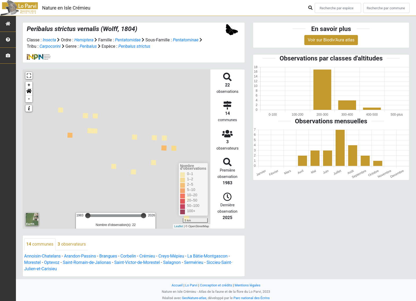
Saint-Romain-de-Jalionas (87, 262)
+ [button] (29, 85)
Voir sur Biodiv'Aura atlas (331, 39)
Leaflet (178, 226)
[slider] (87, 215)
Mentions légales (247, 285)
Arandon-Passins (80, 256)
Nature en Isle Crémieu (66, 8)
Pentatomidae (128, 39)
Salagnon (172, 262)
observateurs (72, 244)
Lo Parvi (191, 285)
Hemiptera (83, 39)
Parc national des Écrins (251, 298)
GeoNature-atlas (194, 298)
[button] (28, 92)
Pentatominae (185, 39)
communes (39, 244)
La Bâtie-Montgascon (207, 256)
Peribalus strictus (134, 46)
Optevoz (51, 262)
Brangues (108, 256)
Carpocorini (50, 46)
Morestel (32, 262)
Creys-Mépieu (171, 256)
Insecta (49, 39)
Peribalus (88, 46)
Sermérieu (193, 262)
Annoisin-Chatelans (42, 256)
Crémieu (147, 256)
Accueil (177, 285)
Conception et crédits (216, 285)
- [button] (29, 99)
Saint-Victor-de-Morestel (137, 262)
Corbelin (128, 256)
